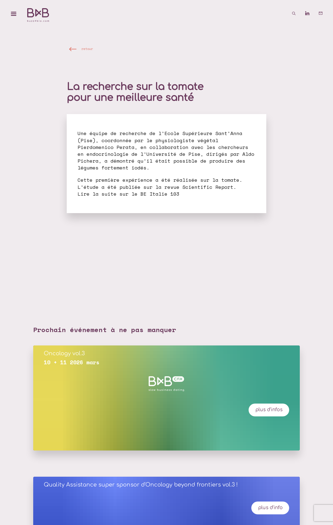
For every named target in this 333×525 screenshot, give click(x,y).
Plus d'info (270, 507)
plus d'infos (269, 409)
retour (87, 48)
